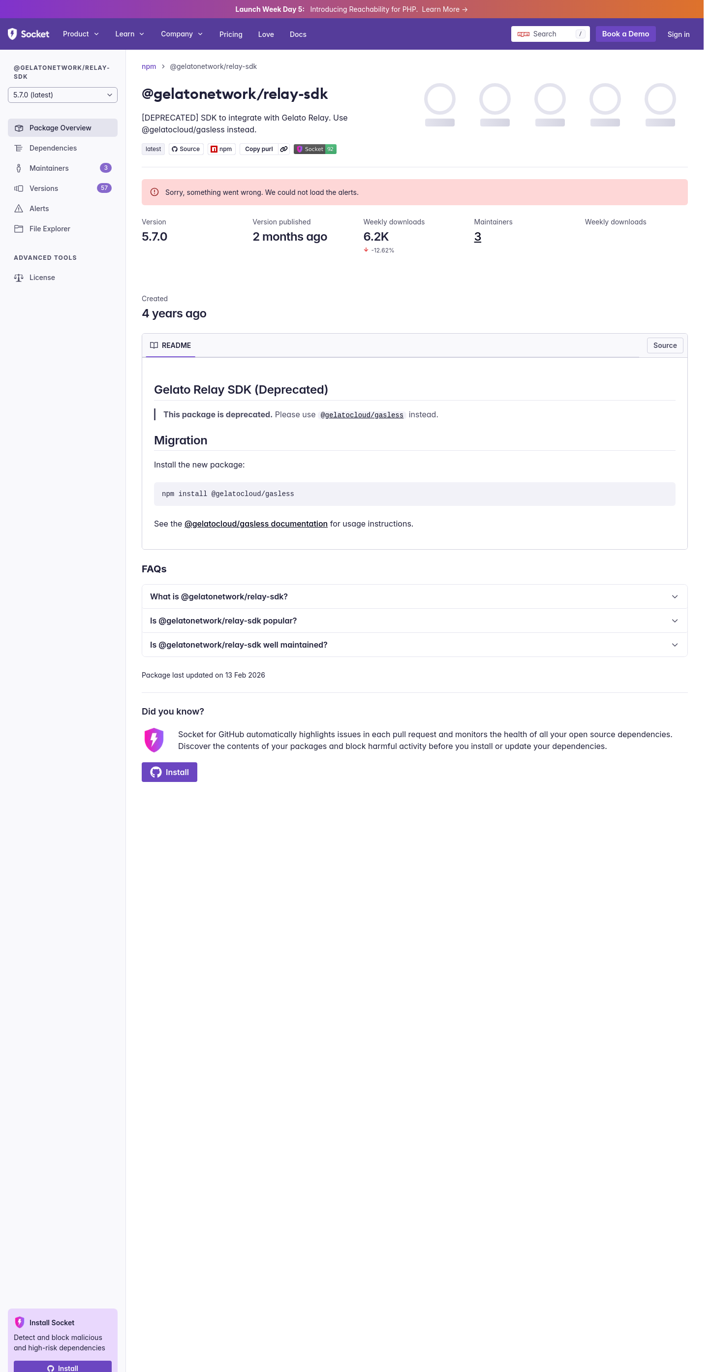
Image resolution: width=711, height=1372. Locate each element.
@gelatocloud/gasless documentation (256, 524)
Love (266, 34)
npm (149, 66)
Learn (131, 34)
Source (665, 345)
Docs (298, 34)
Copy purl (259, 149)
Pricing (231, 34)
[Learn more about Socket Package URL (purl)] (284, 149)
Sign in (679, 34)
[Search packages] (550, 34)
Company (182, 34)
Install (169, 772)
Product (81, 34)
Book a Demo (625, 33)
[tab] (170, 345)
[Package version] (63, 95)
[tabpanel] (415, 455)
